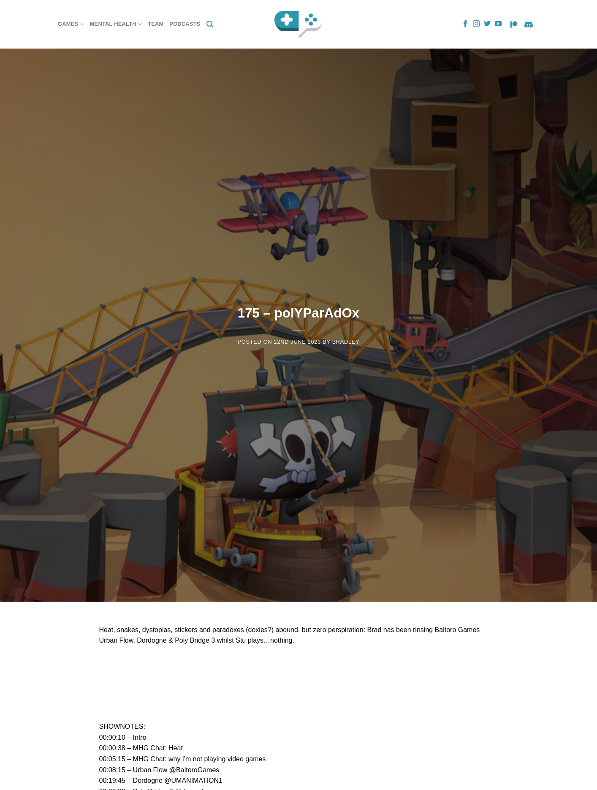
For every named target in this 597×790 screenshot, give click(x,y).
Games (71, 24)
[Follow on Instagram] (476, 24)
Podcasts (184, 24)
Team (155, 24)
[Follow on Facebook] (465, 24)
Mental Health (116, 24)
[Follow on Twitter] (487, 24)
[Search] (209, 24)
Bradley (346, 342)
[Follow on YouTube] (498, 24)
